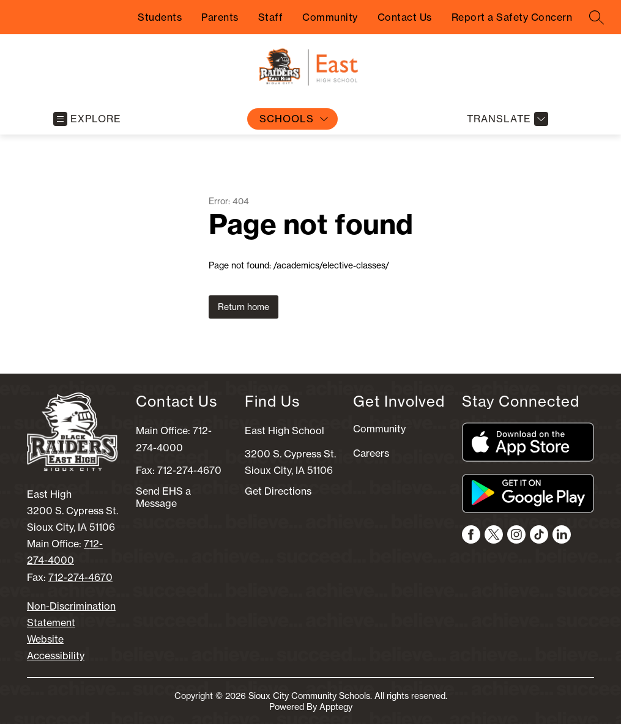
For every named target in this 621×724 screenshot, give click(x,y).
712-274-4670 (80, 577)
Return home (243, 306)
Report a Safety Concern (512, 17)
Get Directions (278, 491)
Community (330, 17)
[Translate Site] (506, 119)
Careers (371, 453)
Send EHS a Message (163, 497)
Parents (220, 17)
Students (160, 17)
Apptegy (335, 706)
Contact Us (404, 17)
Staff (270, 17)
